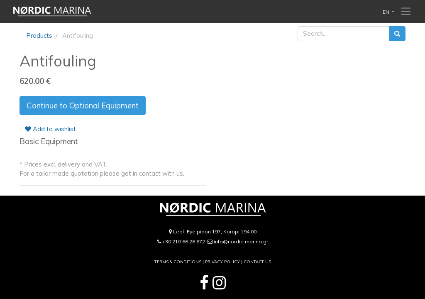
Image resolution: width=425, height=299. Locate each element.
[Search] (397, 34)
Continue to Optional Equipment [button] (83, 105)
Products (39, 35)
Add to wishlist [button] (50, 129)
